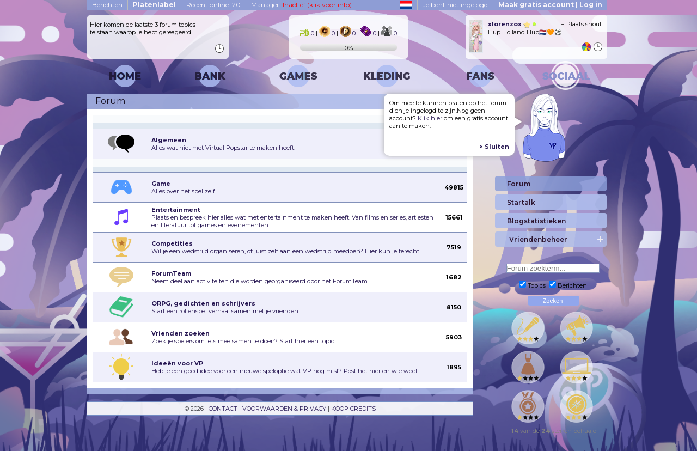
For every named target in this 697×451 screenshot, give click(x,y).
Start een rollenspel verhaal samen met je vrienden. (225, 307)
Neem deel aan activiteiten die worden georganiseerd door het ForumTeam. (260, 277)
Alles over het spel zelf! (184, 187)
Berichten (107, 5)
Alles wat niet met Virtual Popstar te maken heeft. (223, 143)
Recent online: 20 (213, 5)
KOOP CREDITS (353, 408)
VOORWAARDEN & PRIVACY (284, 408)
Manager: (301, 5)
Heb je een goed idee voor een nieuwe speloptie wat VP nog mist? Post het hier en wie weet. (285, 367)
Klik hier (430, 118)
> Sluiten (494, 146)
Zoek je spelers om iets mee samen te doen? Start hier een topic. (243, 337)
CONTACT (223, 408)
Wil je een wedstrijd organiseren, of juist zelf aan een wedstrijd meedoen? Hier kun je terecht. (285, 247)
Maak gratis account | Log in (550, 5)
